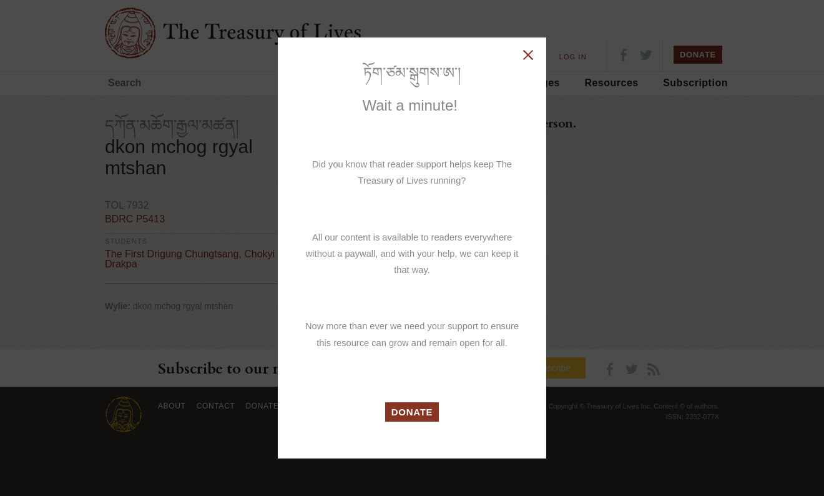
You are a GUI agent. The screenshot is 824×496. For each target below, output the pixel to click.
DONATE (412, 412)
